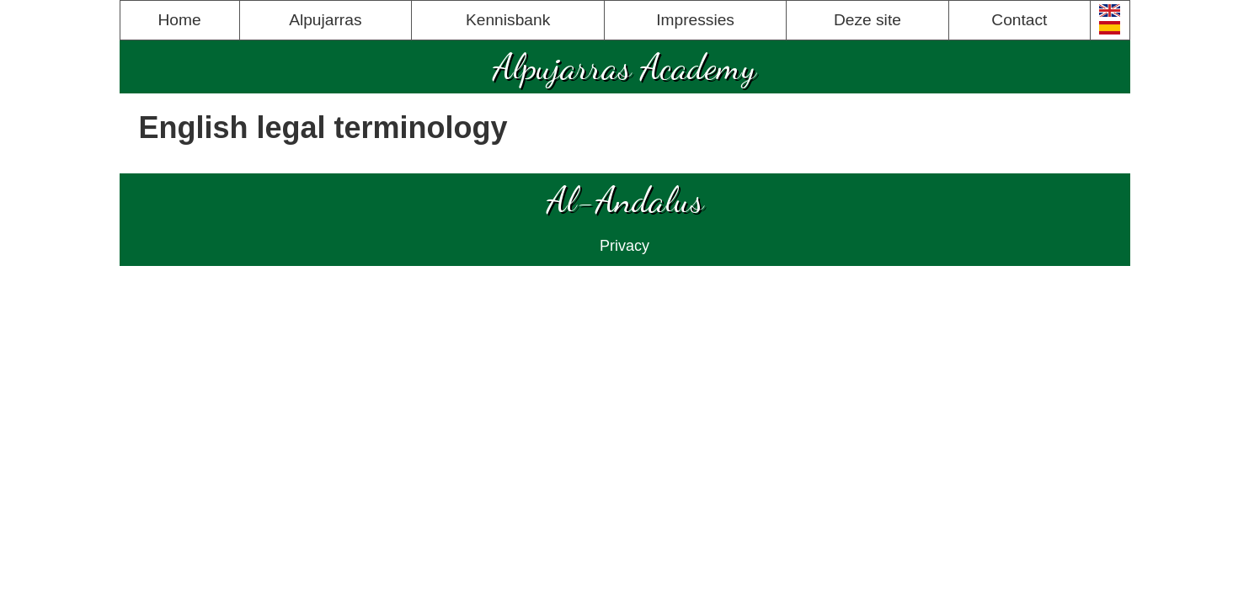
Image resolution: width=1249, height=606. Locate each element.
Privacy (624, 245)
